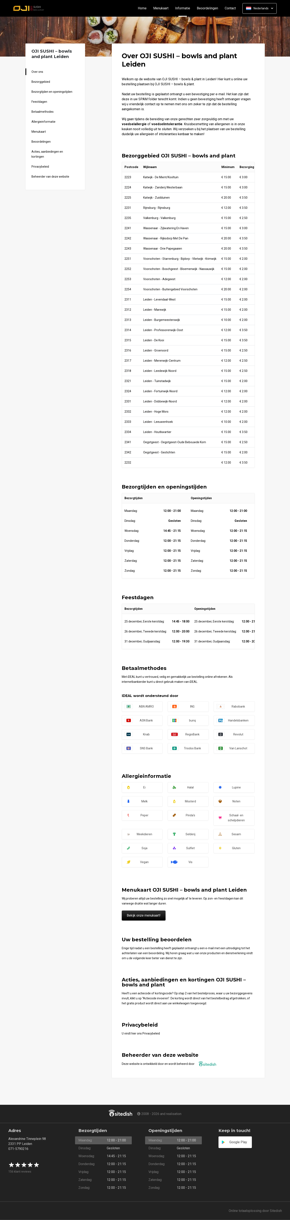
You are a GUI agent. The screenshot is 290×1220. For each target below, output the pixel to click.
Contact (230, 8)
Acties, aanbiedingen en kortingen (47, 154)
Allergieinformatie (43, 121)
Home (142, 8)
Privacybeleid (40, 166)
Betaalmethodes (42, 111)
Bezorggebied (40, 81)
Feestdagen (39, 101)
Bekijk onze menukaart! (144, 915)
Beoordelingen (207, 8)
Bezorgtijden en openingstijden (51, 91)
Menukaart (160, 8)
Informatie (184, 8)
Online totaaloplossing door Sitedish (255, 1211)
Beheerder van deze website (50, 176)
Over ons (37, 71)
